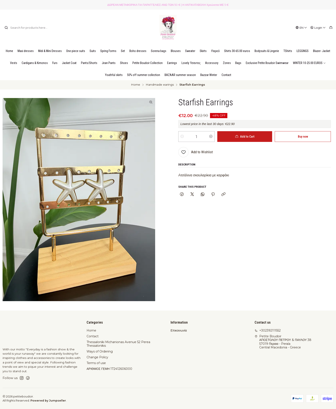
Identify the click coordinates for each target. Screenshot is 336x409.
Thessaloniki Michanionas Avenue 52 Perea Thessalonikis (118, 344)
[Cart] (330, 28)
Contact (93, 336)
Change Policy (97, 357)
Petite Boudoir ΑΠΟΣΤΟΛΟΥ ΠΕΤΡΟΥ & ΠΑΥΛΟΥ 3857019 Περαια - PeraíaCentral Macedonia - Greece (283, 342)
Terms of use (96, 363)
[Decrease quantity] (182, 136)
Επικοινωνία (179, 330)
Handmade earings (160, 84)
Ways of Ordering (100, 351)
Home (135, 84)
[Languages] (301, 28)
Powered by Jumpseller (48, 400)
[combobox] (26, 27)
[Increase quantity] (210, 136)
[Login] (318, 28)
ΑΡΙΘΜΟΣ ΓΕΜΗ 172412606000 (109, 369)
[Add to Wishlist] (195, 152)
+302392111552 (268, 330)
